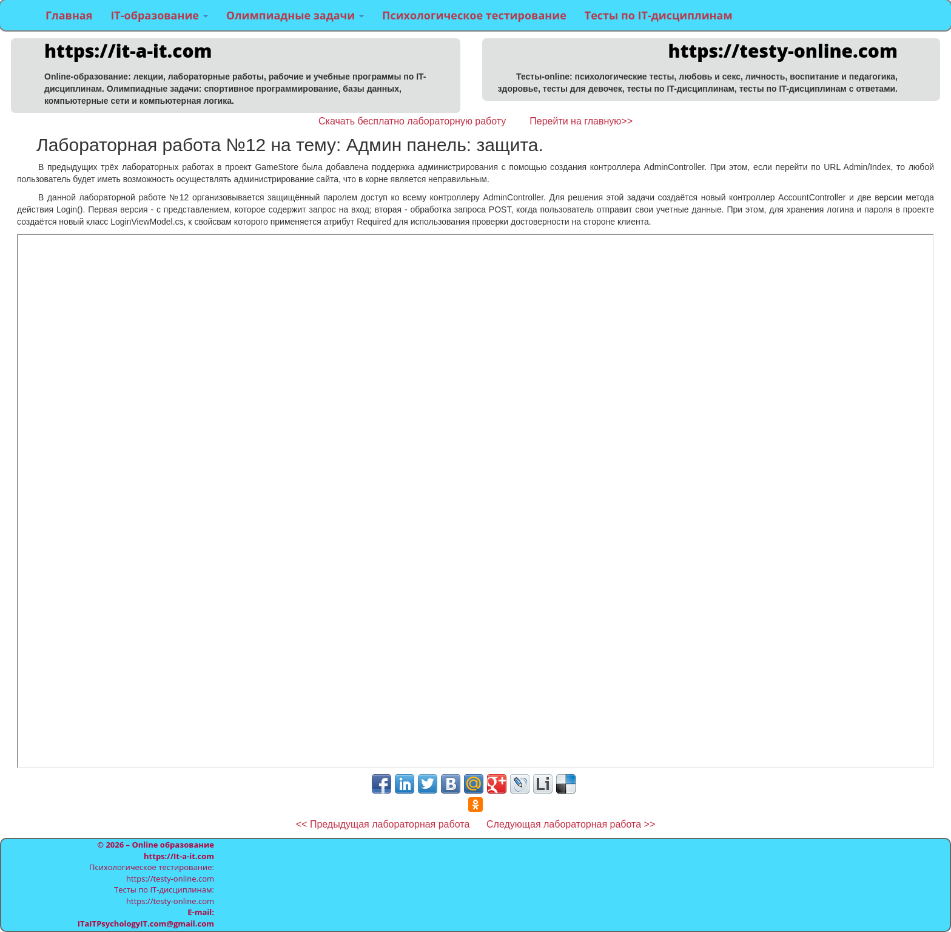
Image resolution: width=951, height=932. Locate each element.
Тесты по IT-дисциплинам (659, 15)
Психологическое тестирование (474, 15)
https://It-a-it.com (179, 856)
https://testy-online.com (783, 50)
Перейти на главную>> (581, 121)
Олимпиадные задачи (295, 15)
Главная (68, 15)
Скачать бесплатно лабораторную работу (412, 121)
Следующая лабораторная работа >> (570, 824)
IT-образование (158, 15)
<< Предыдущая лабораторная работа (384, 824)
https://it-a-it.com (128, 50)
